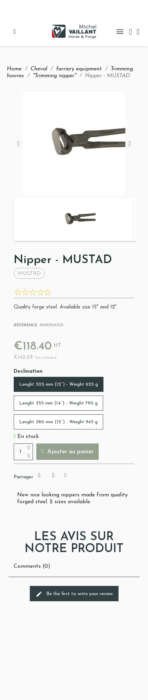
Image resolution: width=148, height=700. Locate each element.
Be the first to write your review (74, 594)
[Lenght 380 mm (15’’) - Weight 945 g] (58, 421)
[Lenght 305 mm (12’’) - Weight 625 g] (58, 384)
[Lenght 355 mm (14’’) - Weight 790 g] (58, 403)
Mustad (29, 273)
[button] (67, 451)
